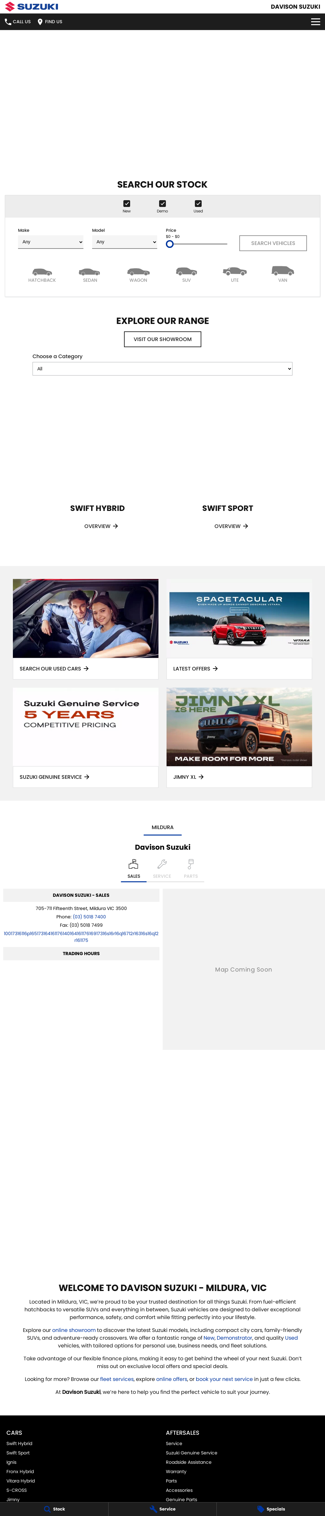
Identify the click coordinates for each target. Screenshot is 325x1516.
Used (291, 1338)
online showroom (74, 1330)
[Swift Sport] (228, 468)
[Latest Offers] (239, 629)
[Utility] (235, 274)
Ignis (11, 1462)
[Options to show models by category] (162, 369)
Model (125, 238)
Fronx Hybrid (20, 1471)
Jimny (13, 1499)
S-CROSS (16, 1490)
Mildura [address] (163, 827)
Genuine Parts (181, 1499)
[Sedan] (90, 274)
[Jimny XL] (239, 738)
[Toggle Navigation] (315, 22)
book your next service (224, 1379)
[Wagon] (138, 274)
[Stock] (54, 1509)
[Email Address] (81, 937)
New (209, 1338)
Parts (171, 1481)
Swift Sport (18, 1453)
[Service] (163, 1509)
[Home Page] (31, 6)
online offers (171, 1379)
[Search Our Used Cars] (85, 629)
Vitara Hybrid (20, 1481)
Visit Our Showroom (163, 339)
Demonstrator (234, 1338)
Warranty (176, 1471)
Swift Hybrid (19, 1443)
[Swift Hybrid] (98, 468)
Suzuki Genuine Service (191, 1453)
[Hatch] (42, 274)
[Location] (134, 870)
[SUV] (187, 274)
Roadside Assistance (189, 1462)
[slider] (170, 244)
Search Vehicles (273, 243)
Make (50, 238)
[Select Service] (162, 870)
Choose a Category (162, 364)
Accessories (179, 1490)
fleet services (117, 1379)
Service (174, 1443)
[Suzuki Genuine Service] (85, 738)
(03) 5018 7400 (89, 917)
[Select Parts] (190, 870)
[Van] (283, 274)
